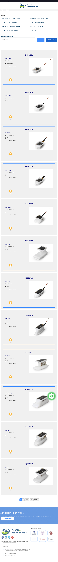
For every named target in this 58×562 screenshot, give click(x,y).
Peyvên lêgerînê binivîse (7, 36)
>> (31, 499)
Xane (2, 10)
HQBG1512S (29, 278)
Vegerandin (51, 40)
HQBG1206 (29, 166)
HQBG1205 (29, 129)
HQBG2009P (29, 204)
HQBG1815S (29, 389)
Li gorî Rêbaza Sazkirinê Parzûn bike (39, 18)
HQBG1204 (29, 92)
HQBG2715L (29, 427)
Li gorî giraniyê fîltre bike (36, 26)
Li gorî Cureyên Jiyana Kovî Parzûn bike (10, 18)
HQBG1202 (29, 55)
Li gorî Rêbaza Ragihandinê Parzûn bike (10, 26)
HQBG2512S (29, 352)
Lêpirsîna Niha (7, 519)
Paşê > (27, 499)
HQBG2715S (29, 464)
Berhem (8, 10)
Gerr (40, 40)
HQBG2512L (29, 315)
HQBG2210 (29, 241)
